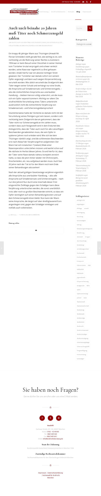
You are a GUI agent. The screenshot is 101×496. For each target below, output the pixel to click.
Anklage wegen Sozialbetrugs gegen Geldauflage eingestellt (83, 66)
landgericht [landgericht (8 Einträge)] (80, 285)
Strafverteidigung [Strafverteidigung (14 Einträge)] (82, 338)
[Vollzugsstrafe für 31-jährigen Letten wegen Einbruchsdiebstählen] (2, 248)
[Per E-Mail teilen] (36, 230)
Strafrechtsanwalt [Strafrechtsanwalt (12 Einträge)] (82, 330)
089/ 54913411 (52, 436)
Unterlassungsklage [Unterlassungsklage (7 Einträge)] (83, 342)
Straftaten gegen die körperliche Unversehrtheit (30, 46)
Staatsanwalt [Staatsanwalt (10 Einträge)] (81, 302)
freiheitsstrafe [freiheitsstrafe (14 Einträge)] (81, 257)
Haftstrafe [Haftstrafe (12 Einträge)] (80, 273)
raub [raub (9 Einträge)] (85, 298)
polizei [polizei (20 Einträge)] (79, 298)
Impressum (42, 473)
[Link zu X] (87, 2)
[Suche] (31, 27)
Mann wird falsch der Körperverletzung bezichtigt (83, 116)
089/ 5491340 (52, 434)
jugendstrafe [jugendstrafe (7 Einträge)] (81, 277)
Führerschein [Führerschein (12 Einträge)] (81, 265)
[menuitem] (16, 12)
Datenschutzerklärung (55, 473)
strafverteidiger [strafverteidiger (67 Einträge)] (82, 334)
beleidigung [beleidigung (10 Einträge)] (81, 212)
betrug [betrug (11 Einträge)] (79, 225)
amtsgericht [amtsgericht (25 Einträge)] (81, 200)
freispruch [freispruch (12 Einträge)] (80, 261)
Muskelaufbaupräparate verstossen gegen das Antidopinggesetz (84, 79)
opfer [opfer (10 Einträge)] (79, 289)
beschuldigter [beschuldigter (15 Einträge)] (81, 220)
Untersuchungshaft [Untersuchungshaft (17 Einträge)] (83, 346)
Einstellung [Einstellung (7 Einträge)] (80, 245)
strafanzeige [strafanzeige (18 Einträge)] (81, 318)
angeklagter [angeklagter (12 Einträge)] (81, 204)
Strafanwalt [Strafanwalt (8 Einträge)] (80, 314)
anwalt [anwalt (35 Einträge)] (86, 208)
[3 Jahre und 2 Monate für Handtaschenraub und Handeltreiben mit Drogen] (99, 248)
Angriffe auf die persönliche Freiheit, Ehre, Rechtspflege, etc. (36, 42)
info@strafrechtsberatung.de (53, 439)
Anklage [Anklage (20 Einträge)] (79, 208)
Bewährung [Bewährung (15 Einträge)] (80, 233)
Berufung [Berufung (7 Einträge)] (80, 216)
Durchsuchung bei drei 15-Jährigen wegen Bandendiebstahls (83, 143)
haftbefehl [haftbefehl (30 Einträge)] (80, 269)
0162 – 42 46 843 (53, 432)
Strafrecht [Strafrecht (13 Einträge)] (80, 326)
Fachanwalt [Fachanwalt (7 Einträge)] (80, 253)
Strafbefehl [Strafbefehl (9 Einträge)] (80, 322)
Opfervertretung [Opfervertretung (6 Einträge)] (82, 294)
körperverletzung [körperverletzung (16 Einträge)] (82, 281)
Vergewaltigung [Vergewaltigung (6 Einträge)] (82, 350)
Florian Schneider (31, 215)
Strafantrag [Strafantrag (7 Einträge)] (80, 310)
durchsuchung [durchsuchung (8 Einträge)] (81, 241)
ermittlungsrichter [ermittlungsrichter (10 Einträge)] (83, 249)
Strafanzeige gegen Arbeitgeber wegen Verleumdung (82, 155)
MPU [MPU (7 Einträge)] (88, 285)
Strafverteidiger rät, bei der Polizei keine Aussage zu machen (83, 91)
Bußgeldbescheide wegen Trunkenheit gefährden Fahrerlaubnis (84, 103)
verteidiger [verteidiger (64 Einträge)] (80, 359)
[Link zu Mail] (83, 2)
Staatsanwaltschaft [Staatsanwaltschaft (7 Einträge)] (83, 306)
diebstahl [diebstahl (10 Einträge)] (80, 237)
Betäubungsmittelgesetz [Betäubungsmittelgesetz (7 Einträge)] (84, 229)
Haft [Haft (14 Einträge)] (89, 265)
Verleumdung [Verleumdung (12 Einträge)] (81, 354)
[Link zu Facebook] (90, 2)
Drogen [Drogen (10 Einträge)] (87, 237)
